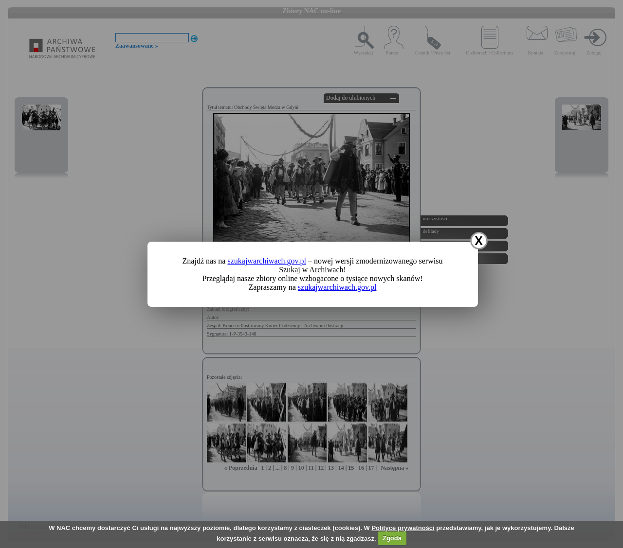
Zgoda (392, 538)
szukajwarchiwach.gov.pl (266, 261)
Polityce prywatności (402, 527)
